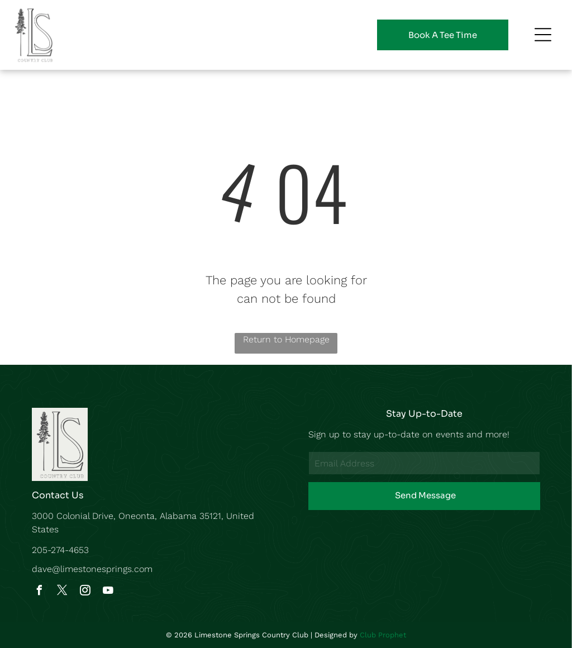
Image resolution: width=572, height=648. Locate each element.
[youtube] (108, 592)
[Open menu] (543, 34)
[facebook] (39, 592)
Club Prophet (383, 635)
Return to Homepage (286, 339)
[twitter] (62, 592)
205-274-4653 (60, 550)
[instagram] (85, 592)
